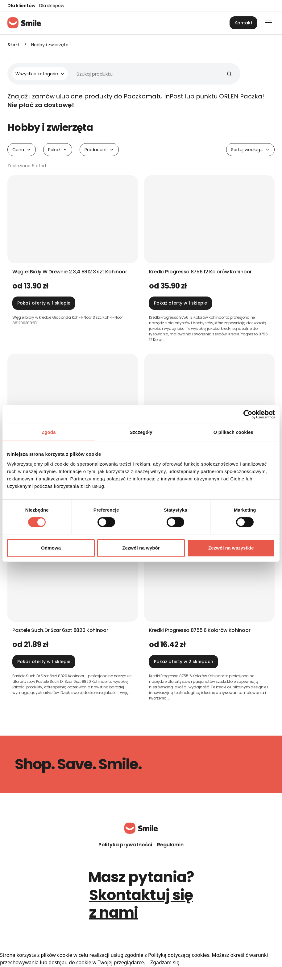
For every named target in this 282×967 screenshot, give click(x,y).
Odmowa (51, 547)
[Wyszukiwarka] (121, 74)
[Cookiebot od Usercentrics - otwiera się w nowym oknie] (248, 414)
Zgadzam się (164, 962)
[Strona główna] (24, 22)
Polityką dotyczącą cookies (178, 955)
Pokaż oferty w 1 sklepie (43, 303)
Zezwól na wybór (141, 547)
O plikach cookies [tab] (233, 432)
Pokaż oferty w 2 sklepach (183, 661)
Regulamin (170, 844)
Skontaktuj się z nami (141, 904)
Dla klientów (21, 5)
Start (13, 45)
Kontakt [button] (243, 23)
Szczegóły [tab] (141, 432)
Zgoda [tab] (49, 432)
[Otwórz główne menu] (268, 22)
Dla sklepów (51, 5)
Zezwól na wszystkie (231, 547)
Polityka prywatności (125, 844)
